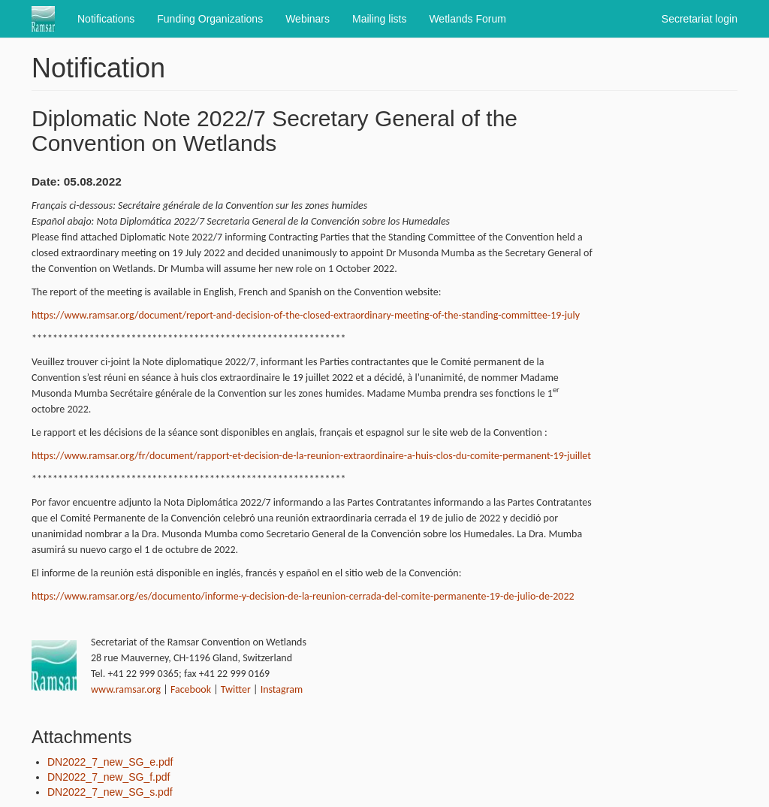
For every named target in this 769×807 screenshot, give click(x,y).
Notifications (105, 19)
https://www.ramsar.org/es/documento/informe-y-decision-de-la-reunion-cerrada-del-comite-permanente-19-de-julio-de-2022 (303, 596)
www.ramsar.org (126, 689)
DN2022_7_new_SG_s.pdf (110, 792)
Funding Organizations (210, 19)
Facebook (190, 689)
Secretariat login (699, 19)
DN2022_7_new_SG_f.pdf (108, 777)
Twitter (236, 689)
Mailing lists (379, 19)
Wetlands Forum (467, 19)
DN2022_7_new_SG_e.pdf (110, 762)
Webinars (307, 19)
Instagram (282, 689)
